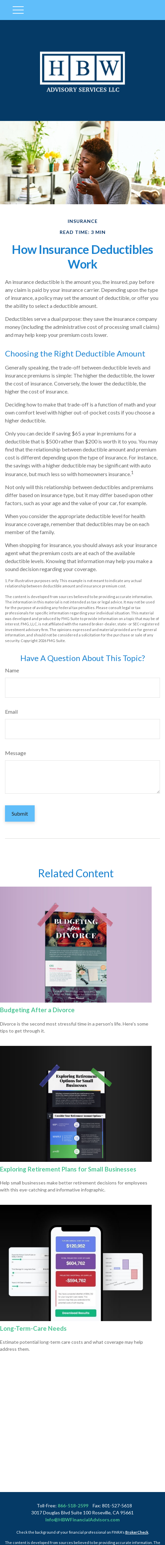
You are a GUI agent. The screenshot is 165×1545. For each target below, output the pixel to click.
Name (12, 670)
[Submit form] (20, 813)
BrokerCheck (136, 1532)
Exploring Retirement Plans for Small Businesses (68, 1169)
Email (11, 711)
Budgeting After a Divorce (37, 1010)
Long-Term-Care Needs (33, 1328)
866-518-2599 (73, 1505)
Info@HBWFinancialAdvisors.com (82, 1519)
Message (15, 753)
